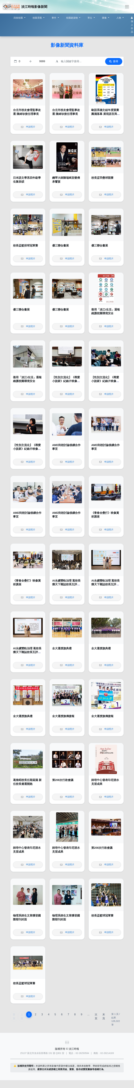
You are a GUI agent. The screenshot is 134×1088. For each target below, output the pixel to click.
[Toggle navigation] (127, 7)
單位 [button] (90, 17)
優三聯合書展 (60, 245)
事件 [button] (54, 17)
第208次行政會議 (62, 780)
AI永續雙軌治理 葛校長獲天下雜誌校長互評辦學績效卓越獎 (66, 584)
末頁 (103, 1016)
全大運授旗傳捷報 (63, 716)
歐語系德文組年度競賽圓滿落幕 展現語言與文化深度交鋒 (105, 113)
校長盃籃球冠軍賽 (102, 915)
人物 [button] (119, 17)
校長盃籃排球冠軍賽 (25, 245)
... (88, 1014)
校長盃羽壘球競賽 (102, 177)
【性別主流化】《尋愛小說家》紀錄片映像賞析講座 (66, 381)
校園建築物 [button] (72, 17)
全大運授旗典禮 (62, 648)
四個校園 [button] (18, 17)
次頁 (96, 1016)
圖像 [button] (104, 17)
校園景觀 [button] (38, 17)
